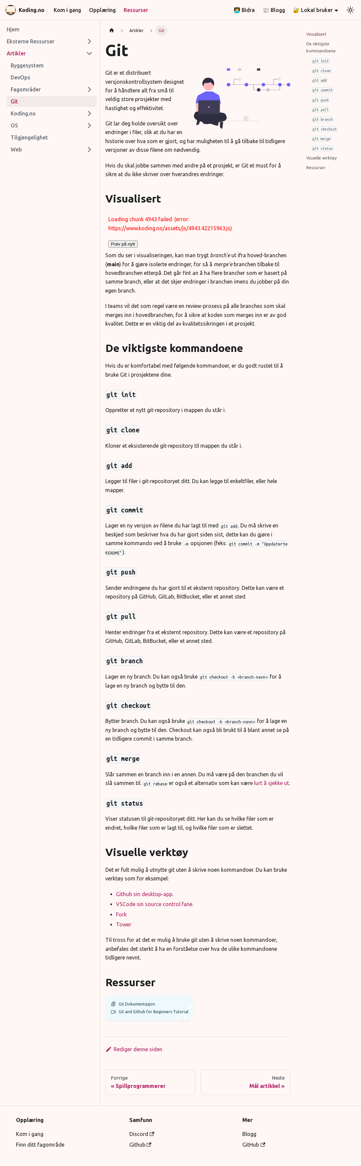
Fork (121, 914)
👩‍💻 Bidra (244, 10)
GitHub (253, 1145)
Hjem (13, 29)
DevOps (20, 77)
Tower (123, 924)
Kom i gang (67, 10)
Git (14, 101)
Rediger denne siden (133, 1049)
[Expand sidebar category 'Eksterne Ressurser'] (89, 41)
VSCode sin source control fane (154, 904)
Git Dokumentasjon (133, 1004)
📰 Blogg (274, 10)
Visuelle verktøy (321, 157)
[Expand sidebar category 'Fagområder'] (89, 89)
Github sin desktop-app (144, 894)
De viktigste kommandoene (321, 47)
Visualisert (316, 34)
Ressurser (136, 10)
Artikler (16, 53)
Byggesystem (27, 65)
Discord (141, 1134)
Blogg (249, 1134)
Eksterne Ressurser (30, 41)
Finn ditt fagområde (40, 1145)
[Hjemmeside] (111, 30)
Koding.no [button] (23, 113)
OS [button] (14, 125)
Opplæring (102, 10)
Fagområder (26, 89)
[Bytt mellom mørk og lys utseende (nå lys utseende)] (350, 10)
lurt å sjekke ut (271, 783)
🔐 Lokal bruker (313, 10)
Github (140, 1145)
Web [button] (16, 149)
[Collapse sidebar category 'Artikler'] (89, 53)
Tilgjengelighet (29, 137)
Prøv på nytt (123, 244)
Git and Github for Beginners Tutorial (149, 1012)
